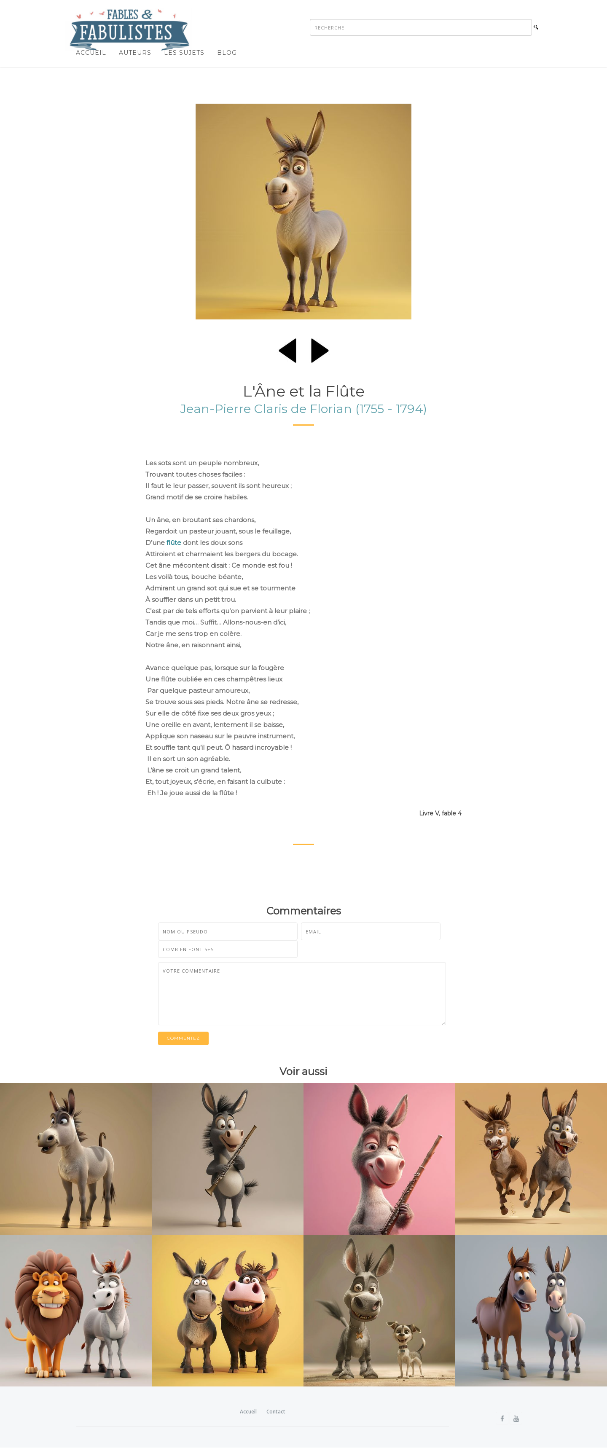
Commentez (183, 1038)
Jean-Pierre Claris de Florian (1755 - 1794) (303, 409)
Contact (275, 1412)
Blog (227, 53)
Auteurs (135, 53)
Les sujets (184, 53)
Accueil (91, 53)
